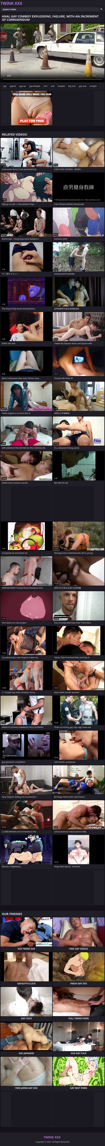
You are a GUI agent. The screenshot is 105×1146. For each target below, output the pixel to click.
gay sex (22, 86)
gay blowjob (34, 86)
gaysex (13, 86)
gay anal (82, 86)
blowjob (61, 86)
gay (5, 86)
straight (93, 86)
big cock (72, 86)
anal (53, 86)
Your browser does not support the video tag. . (52, 53)
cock (45, 86)
